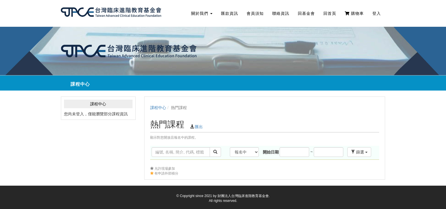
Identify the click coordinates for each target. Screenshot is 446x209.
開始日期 (271, 152)
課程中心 (158, 107)
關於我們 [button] (201, 13)
